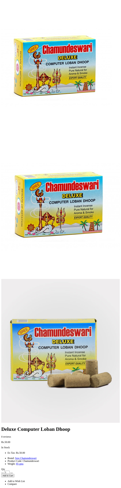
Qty (3, 469)
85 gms (19, 463)
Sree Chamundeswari (26, 458)
